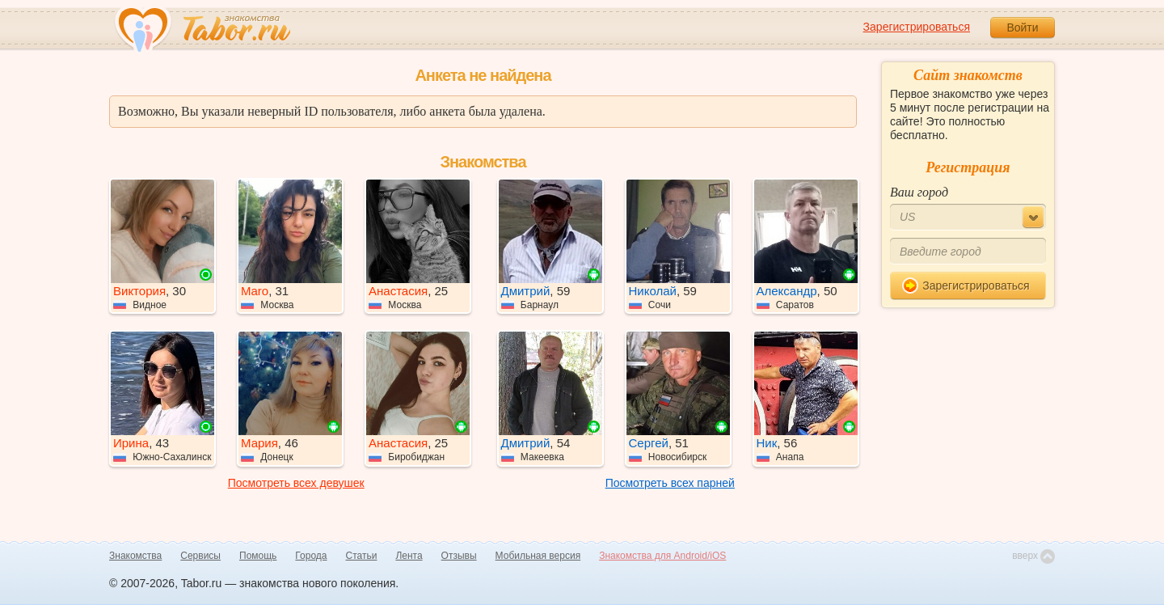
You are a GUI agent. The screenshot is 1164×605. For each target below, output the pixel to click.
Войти (1022, 27)
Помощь (257, 555)
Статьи (361, 555)
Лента (408, 555)
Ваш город (919, 192)
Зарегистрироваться (916, 26)
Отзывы (459, 555)
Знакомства (135, 555)
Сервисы (200, 555)
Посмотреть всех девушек (296, 482)
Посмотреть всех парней (670, 482)
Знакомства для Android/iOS (662, 555)
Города (311, 555)
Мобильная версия (538, 555)
